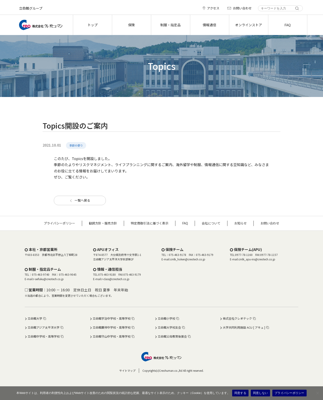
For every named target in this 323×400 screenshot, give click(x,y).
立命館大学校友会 (169, 327)
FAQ (287, 24)
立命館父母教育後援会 (172, 336)
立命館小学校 (166, 318)
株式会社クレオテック (237, 318)
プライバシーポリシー (59, 223)
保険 (131, 24)
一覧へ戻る (82, 200)
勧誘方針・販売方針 (103, 223)
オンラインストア (248, 24)
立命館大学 (35, 318)
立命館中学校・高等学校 (44, 336)
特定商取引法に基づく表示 (149, 223)
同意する (240, 393)
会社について (211, 223)
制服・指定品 (170, 24)
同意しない (260, 393)
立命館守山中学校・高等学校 (112, 336)
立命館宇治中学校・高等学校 (112, 318)
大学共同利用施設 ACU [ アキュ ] (244, 327)
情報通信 (209, 24)
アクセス (213, 8)
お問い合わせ (242, 8)
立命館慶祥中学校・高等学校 (112, 327)
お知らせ (240, 223)
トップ (92, 24)
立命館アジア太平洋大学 (43, 327)
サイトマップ (127, 370)
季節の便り (76, 145)
